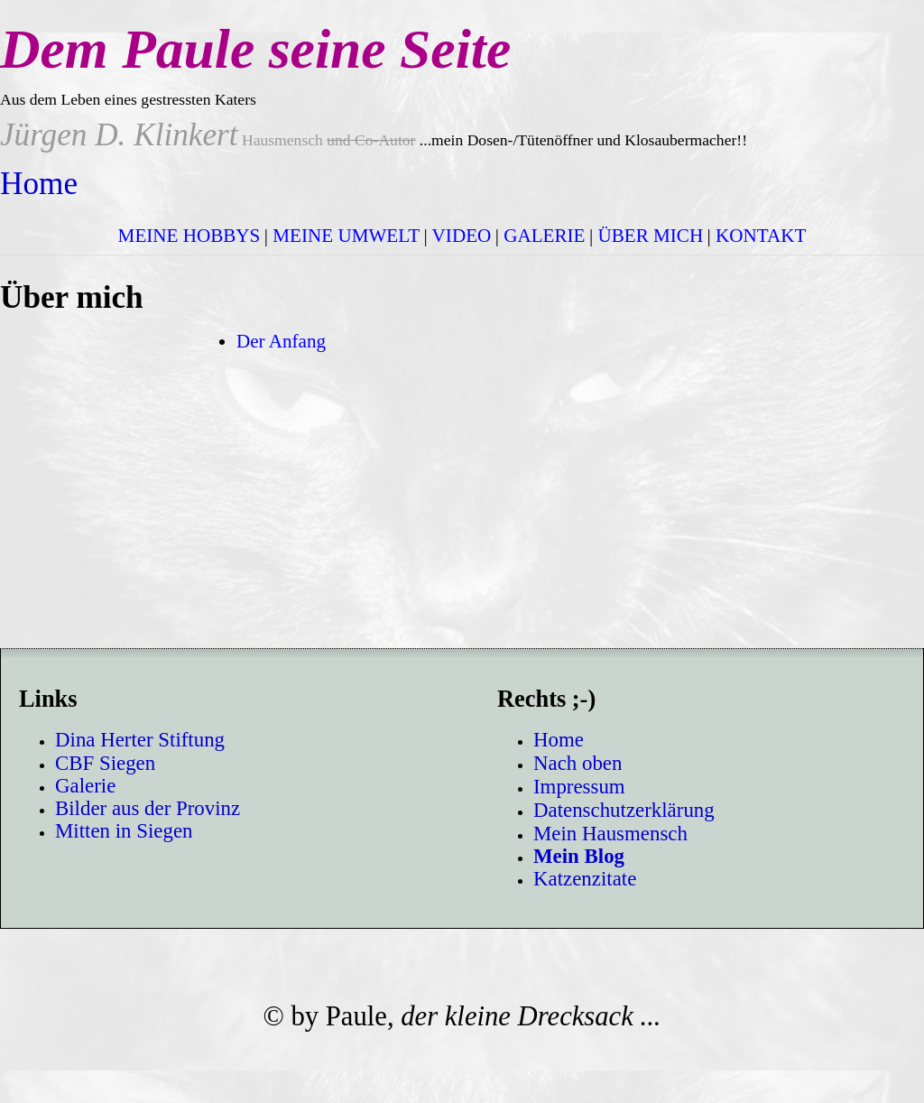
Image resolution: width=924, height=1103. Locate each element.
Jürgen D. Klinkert (119, 135)
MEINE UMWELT (346, 235)
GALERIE (544, 235)
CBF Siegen (105, 763)
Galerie (85, 785)
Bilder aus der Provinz (147, 808)
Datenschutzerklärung (624, 810)
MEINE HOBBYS (189, 235)
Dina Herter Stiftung (140, 739)
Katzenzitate (584, 878)
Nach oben (577, 763)
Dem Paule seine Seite (255, 48)
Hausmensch (327, 140)
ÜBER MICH (650, 235)
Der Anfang (281, 341)
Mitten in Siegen (124, 831)
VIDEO (462, 235)
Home (39, 183)
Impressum (579, 786)
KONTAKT (761, 235)
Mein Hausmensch (610, 833)
